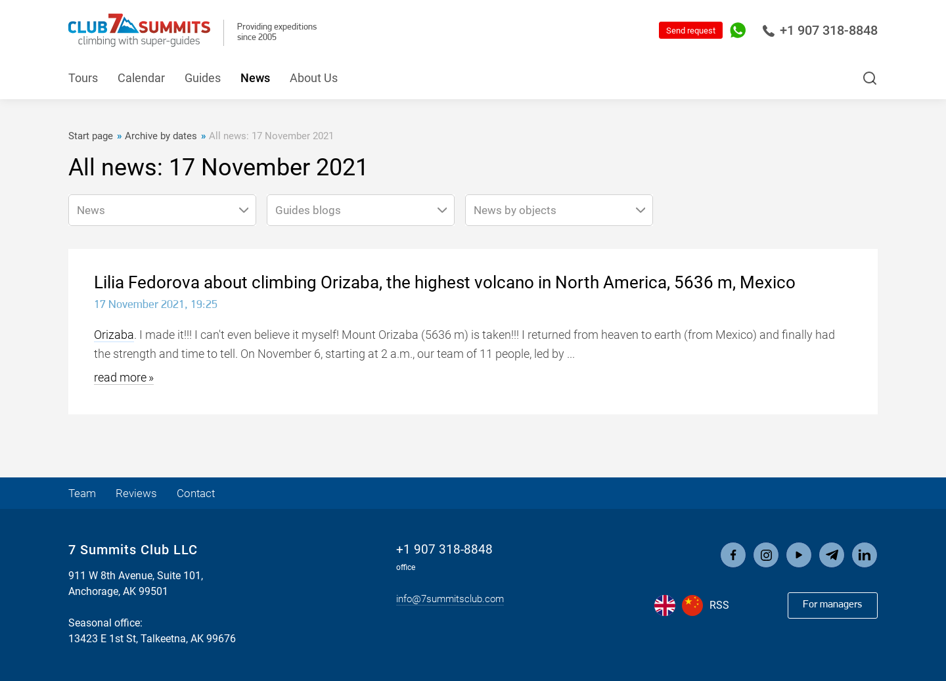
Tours (83, 78)
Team (83, 493)
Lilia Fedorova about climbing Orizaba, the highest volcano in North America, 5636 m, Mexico (445, 282)
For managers (831, 605)
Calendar (141, 78)
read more (120, 377)
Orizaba (114, 334)
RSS (719, 605)
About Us (314, 78)
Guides (203, 78)
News (255, 78)
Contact (200, 493)
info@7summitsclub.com (450, 599)
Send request (690, 30)
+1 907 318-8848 (820, 30)
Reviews (139, 493)
